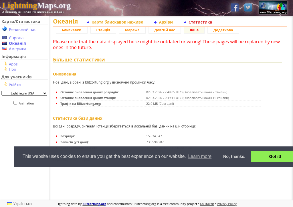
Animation (27, 103)
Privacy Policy (227, 204)
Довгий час (165, 30)
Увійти (15, 84)
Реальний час (22, 29)
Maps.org (36, 5)
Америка (17, 48)
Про (12, 69)
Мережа (132, 30)
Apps (13, 64)
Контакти (207, 204)
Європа (16, 37)
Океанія (17, 43)
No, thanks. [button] (234, 156)
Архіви (166, 22)
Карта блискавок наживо (117, 22)
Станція (103, 30)
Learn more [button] (199, 156)
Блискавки (72, 30)
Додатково (223, 30)
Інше (194, 30)
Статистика (200, 22)
